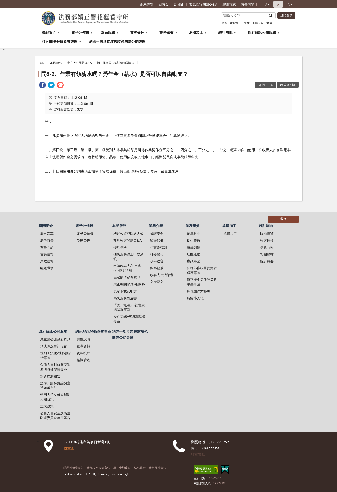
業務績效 (166, 32)
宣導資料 (83, 346)
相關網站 (267, 254)
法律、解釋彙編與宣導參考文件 (55, 385)
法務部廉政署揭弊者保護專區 (202, 270)
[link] (42, 85)
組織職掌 (47, 268)
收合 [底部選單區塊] (283, 219)
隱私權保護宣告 (73, 468)
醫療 (269, 23)
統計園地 (225, 32)
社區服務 (193, 254)
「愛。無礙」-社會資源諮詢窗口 (129, 307)
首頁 (42, 63)
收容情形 (267, 240)
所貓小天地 (195, 298)
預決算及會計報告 (53, 346)
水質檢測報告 (50, 376)
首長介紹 (47, 247)
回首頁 (164, 4)
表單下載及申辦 (125, 291)
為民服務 (108, 32)
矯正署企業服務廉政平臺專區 (202, 281)
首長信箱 (247, 4)
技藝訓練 (193, 247)
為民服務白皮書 (125, 298)
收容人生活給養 (162, 275)
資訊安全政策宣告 (98, 468)
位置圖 (69, 448)
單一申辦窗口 (122, 468)
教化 (247, 23)
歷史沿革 (47, 233)
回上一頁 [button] (268, 85)
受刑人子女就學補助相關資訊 (55, 397)
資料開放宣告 (157, 468)
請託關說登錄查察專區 (60, 41)
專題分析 (267, 247)
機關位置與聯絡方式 (128, 233)
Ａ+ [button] (289, 4)
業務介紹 (137, 32)
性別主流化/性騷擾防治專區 (56, 355)
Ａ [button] (278, 4)
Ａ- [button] (267, 4)
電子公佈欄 (80, 32)
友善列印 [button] (290, 85)
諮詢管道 (83, 360)
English (179, 4)
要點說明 (83, 339)
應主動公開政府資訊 (55, 339)
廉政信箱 (47, 261)
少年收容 (156, 261)
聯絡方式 (229, 4)
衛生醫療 (193, 240)
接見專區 (120, 247)
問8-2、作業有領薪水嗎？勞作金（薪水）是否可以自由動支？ (114, 74)
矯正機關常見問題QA (129, 284)
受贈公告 (83, 240)
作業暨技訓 (158, 247)
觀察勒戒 (156, 268)
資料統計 (83, 353)
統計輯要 (267, 261)
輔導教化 (156, 254)
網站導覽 (146, 4)
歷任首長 (47, 240)
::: (39, 3)
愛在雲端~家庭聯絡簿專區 (129, 318)
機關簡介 (49, 32)
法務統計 (140, 468)
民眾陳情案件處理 (126, 277)
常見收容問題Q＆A (203, 4)
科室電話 (198, 454)
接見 (225, 23)
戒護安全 (258, 23)
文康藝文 (156, 282)
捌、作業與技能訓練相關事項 (116, 63)
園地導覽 (267, 233)
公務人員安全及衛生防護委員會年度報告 (55, 415)
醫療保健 (156, 240)
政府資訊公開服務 (262, 32)
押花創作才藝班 (198, 291)
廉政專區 (193, 261)
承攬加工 (236, 23)
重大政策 (47, 406)
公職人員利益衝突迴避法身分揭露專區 (55, 366)
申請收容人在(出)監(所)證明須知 (127, 268)
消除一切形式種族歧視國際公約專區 (117, 41)
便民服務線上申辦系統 (128, 256)
